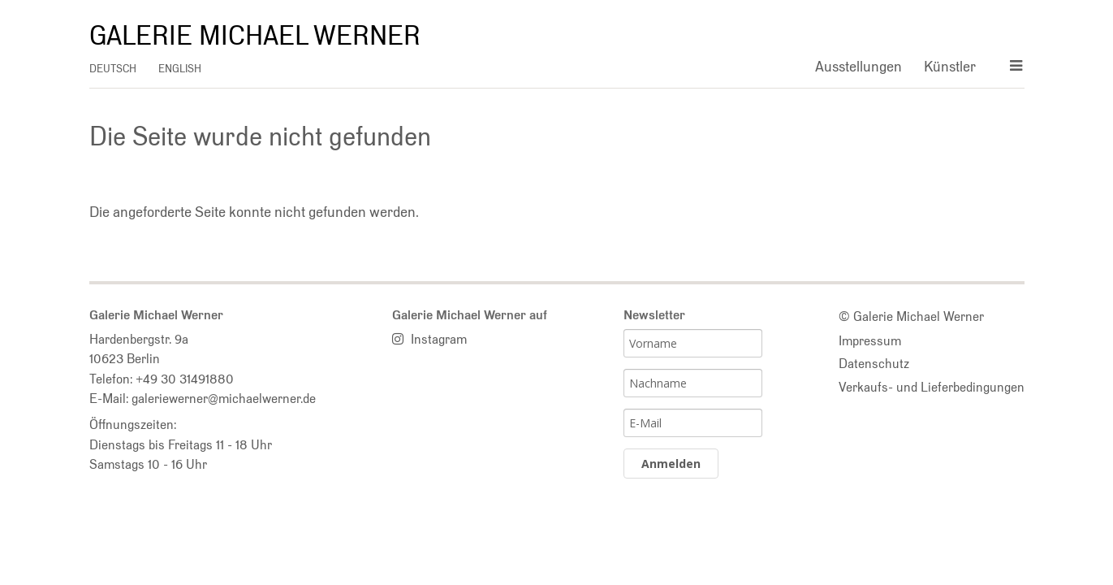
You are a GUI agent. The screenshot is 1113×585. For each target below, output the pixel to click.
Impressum (870, 340)
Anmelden (671, 463)
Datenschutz (874, 363)
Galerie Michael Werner (255, 35)
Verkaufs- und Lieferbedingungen (932, 387)
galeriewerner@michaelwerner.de (224, 398)
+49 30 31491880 (185, 378)
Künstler (950, 66)
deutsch (112, 69)
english (179, 69)
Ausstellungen (858, 66)
